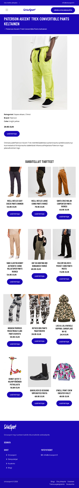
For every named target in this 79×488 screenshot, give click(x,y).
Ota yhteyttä (61, 481)
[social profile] (19, 3)
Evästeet (71, 481)
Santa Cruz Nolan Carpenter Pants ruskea (64, 203)
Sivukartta (70, 484)
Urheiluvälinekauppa (63, 10)
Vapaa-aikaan (19, 114)
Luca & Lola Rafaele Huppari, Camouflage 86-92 (64, 328)
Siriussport (12, 455)
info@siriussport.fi (68, 3)
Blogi (10, 468)
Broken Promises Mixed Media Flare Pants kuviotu (14, 331)
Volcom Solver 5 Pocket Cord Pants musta (64, 266)
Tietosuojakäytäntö (57, 484)
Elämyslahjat (13, 459)
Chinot (28, 114)
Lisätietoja (12, 134)
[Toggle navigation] (7, 10)
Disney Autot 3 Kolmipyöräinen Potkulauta (14, 382)
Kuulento (11, 463)
